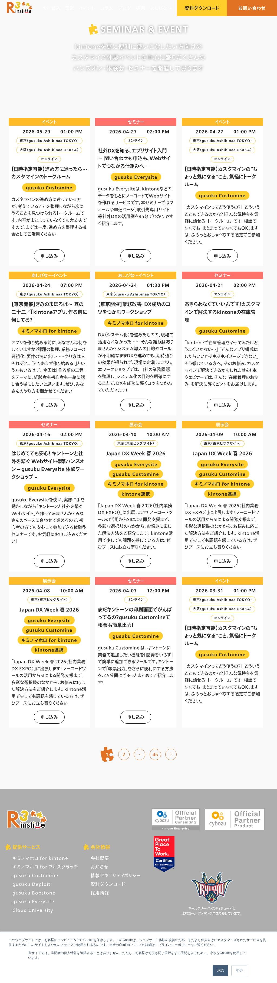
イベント (87, 8)
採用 (141, 8)
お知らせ (99, 867)
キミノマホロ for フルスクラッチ (45, 867)
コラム (106, 8)
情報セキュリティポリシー (116, 875)
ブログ (124, 8)
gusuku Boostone (33, 893)
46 (155, 754)
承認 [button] (220, 970)
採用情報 (100, 893)
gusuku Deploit (31, 884)
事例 (69, 8)
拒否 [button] (239, 970)
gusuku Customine (35, 875)
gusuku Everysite (33, 901)
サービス (51, 8)
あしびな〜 (161, 8)
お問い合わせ (252, 8)
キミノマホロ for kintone (40, 858)
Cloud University (32, 910)
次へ (171, 754)
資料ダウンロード (202, 8)
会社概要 (100, 858)
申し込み (49, 256)
